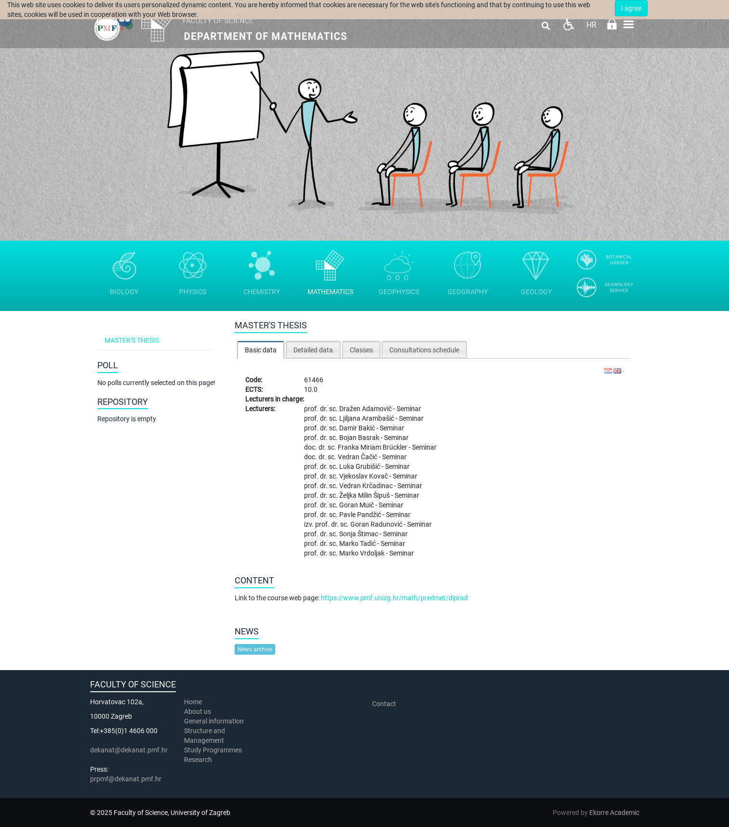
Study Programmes (213, 750)
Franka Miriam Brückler (373, 447)
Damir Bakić (357, 428)
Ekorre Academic (614, 812)
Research (198, 759)
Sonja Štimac (359, 534)
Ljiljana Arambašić (367, 418)
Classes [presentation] (361, 350)
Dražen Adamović (366, 409)
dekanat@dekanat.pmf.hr (129, 750)
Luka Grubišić (360, 466)
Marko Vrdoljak (362, 553)
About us (198, 711)
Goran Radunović (377, 524)
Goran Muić (357, 505)
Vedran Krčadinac (366, 486)
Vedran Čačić (358, 457)
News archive (255, 649)
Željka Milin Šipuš (365, 495)
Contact (384, 704)
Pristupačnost (568, 24)
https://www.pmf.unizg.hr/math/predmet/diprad (394, 598)
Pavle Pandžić (361, 514)
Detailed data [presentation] (313, 350)
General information (214, 721)
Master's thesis (132, 340)
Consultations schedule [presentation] (424, 350)
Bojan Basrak (360, 437)
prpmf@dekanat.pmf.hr (125, 779)
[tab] (260, 350)
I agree (631, 8)
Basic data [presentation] (261, 350)
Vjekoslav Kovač (364, 476)
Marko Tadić (358, 543)
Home (193, 702)
